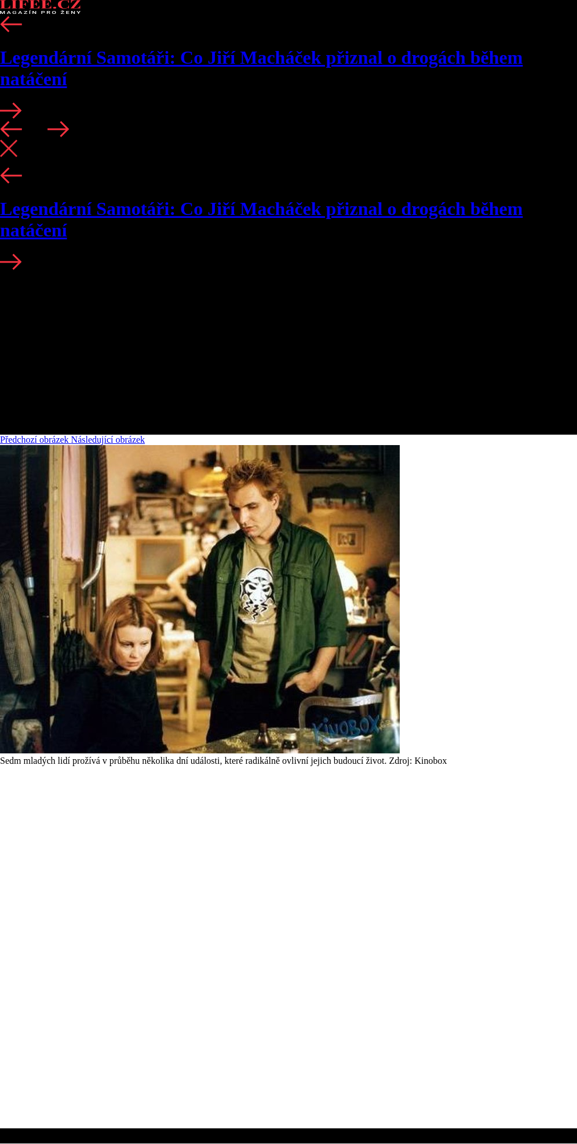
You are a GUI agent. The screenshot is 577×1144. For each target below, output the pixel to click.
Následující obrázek (108, 440)
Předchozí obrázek (35, 440)
